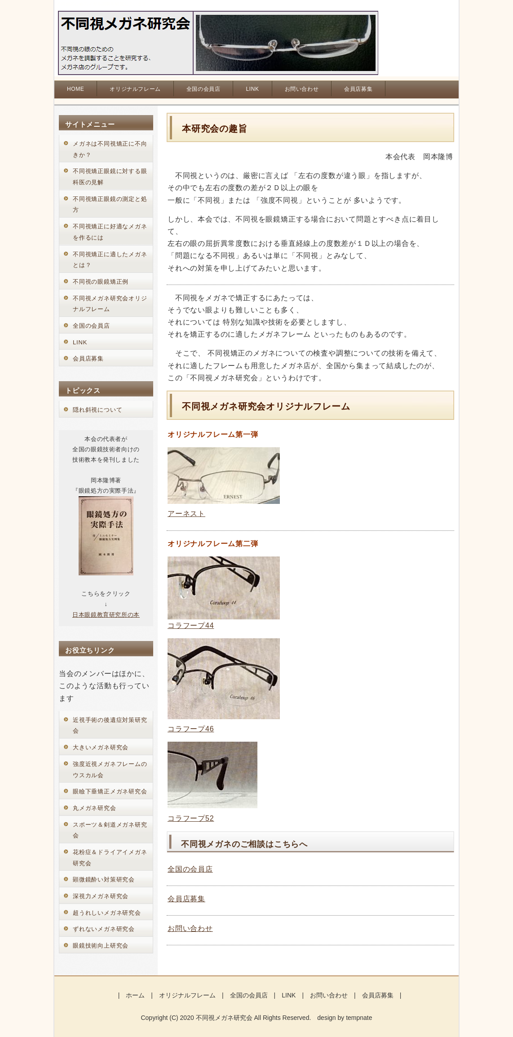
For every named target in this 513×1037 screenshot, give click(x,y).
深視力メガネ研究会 (100, 896)
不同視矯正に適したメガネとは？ (110, 260)
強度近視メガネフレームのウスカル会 (110, 770)
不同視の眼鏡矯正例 (100, 281)
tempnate (359, 1017)
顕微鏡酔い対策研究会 (104, 879)
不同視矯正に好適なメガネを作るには (110, 232)
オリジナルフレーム (135, 89)
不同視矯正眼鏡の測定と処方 (110, 205)
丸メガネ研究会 (94, 808)
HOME (75, 89)
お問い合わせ (302, 89)
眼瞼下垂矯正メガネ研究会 (110, 791)
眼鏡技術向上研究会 (100, 945)
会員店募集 (358, 89)
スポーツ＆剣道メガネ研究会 (110, 830)
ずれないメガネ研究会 (104, 929)
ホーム (135, 995)
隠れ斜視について (97, 409)
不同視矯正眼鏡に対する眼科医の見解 (110, 177)
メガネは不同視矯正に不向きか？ (110, 149)
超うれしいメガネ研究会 (107, 912)
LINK (252, 89)
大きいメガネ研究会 (100, 747)
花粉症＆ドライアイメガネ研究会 (110, 858)
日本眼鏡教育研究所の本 (106, 614)
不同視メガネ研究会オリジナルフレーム (110, 304)
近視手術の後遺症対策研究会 (110, 725)
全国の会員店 (203, 89)
